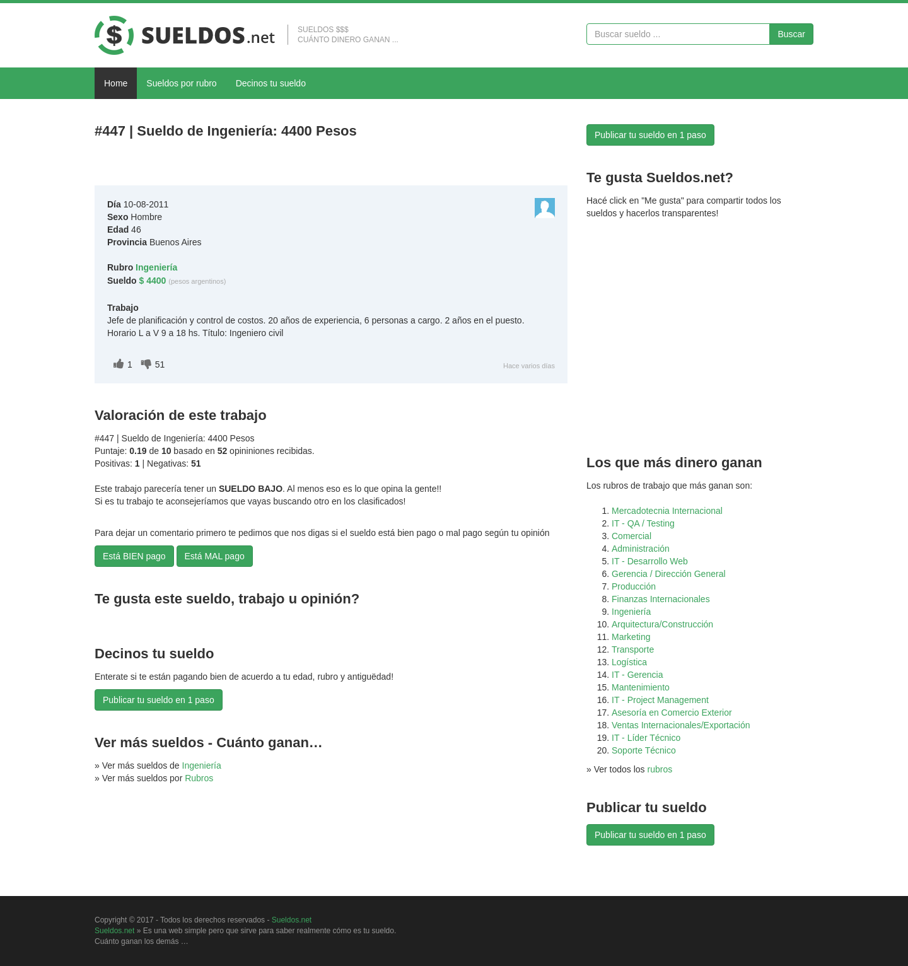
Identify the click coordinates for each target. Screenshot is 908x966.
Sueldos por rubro (181, 83)
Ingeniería (201, 765)
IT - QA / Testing (643, 523)
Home (115, 83)
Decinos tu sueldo (271, 83)
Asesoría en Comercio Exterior (672, 712)
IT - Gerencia (637, 675)
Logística (629, 662)
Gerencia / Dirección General (669, 574)
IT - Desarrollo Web (650, 561)
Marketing (631, 637)
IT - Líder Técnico (646, 738)
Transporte (633, 649)
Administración (641, 549)
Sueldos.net (291, 920)
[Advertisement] (242, 165)
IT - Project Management (660, 700)
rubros (660, 769)
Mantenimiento (641, 687)
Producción (634, 586)
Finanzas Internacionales (661, 599)
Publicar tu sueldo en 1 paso (158, 700)
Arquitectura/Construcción (662, 624)
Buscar (791, 34)
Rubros (199, 778)
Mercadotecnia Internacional (667, 511)
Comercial (631, 536)
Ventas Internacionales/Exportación (681, 725)
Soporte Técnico (644, 750)
